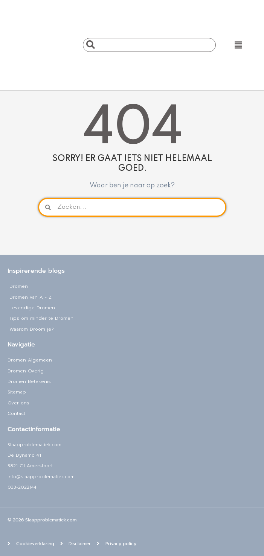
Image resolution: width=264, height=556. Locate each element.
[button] (238, 45)
